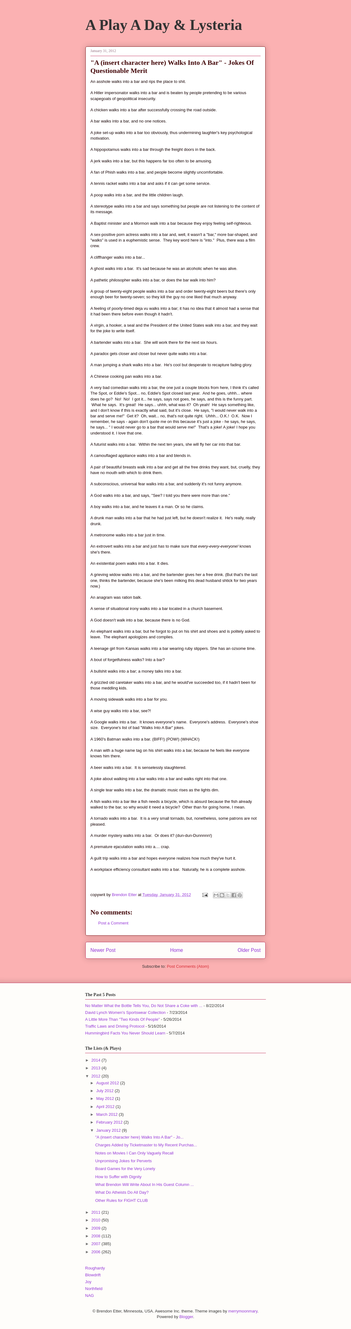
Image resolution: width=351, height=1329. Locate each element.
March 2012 (107, 1114)
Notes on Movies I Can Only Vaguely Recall (134, 1153)
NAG (89, 1295)
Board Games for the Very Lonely (125, 1168)
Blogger (186, 1316)
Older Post (249, 950)
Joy (88, 1281)
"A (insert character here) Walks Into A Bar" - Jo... (139, 1137)
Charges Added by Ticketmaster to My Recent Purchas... (146, 1145)
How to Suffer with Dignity (118, 1176)
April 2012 (106, 1106)
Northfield (94, 1288)
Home (176, 950)
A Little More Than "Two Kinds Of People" (122, 1019)
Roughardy (95, 1268)
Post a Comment (113, 923)
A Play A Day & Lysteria (163, 25)
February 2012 (110, 1122)
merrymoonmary (242, 1311)
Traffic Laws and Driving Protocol (114, 1026)
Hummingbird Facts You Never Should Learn (125, 1033)
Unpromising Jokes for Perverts (123, 1161)
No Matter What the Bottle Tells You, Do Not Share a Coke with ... (143, 1005)
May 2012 (105, 1098)
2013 (96, 1068)
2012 (96, 1076)
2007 (96, 1243)
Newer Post (103, 950)
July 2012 (105, 1090)
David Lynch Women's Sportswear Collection (125, 1012)
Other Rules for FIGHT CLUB (121, 1200)
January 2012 (109, 1130)
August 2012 (108, 1083)
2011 (96, 1212)
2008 (96, 1236)
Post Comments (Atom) (188, 966)
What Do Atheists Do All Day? (121, 1192)
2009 (96, 1228)
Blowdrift (93, 1275)
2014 (96, 1060)
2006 (96, 1252)
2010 (96, 1220)
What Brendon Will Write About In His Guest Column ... (144, 1184)
